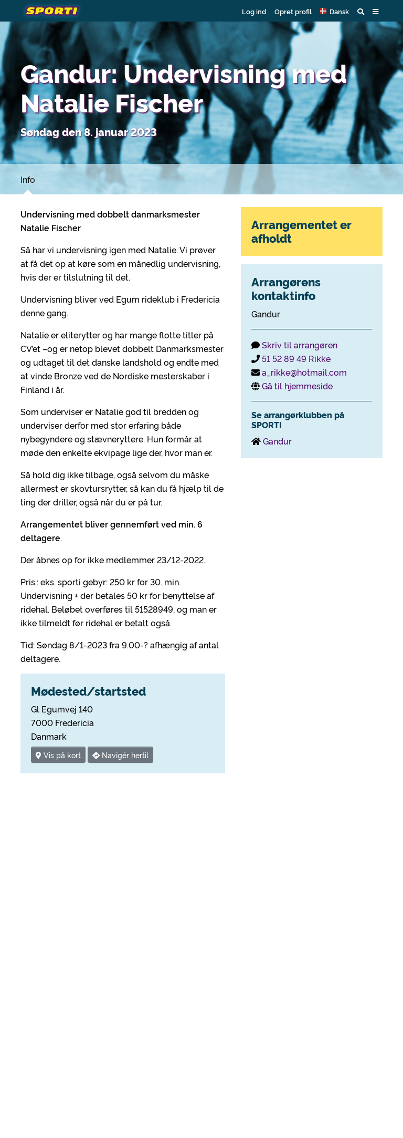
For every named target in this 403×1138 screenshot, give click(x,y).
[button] (334, 11)
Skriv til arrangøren (299, 344)
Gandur (277, 441)
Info (27, 179)
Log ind (254, 11)
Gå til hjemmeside (297, 385)
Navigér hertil (120, 755)
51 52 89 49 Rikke (296, 358)
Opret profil (293, 11)
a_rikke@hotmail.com (304, 372)
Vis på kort (58, 755)
